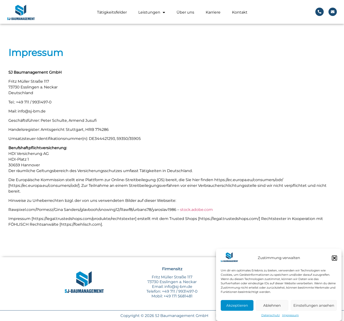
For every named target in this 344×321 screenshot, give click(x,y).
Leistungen (151, 12)
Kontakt (239, 12)
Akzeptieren (237, 306)
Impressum (290, 316)
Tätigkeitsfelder (112, 12)
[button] (334, 258)
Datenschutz (270, 316)
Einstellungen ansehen (313, 306)
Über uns (185, 12)
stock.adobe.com (196, 209)
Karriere (213, 12)
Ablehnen (272, 306)
